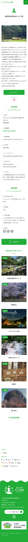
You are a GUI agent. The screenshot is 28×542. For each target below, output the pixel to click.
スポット (5, 22)
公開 (14, 24)
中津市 (5, 453)
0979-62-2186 (9, 131)
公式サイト (15, 92)
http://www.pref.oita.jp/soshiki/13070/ (12, 507)
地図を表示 (6, 122)
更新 (21, 24)
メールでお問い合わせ (13, 512)
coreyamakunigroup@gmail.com (13, 156)
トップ (2, 22)
